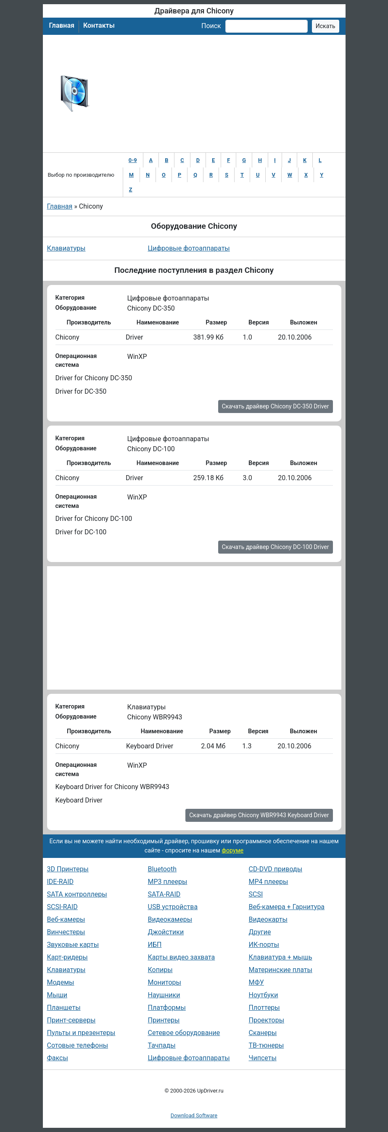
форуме (232, 850)
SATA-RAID (164, 894)
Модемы (60, 982)
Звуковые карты (73, 945)
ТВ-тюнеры (266, 1045)
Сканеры (263, 1033)
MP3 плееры (167, 882)
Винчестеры (66, 932)
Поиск (211, 26)
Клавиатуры (66, 248)
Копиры (160, 970)
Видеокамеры (170, 919)
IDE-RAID (60, 882)
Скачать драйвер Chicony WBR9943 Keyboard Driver (259, 815)
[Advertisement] (221, 93)
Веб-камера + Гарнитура (287, 907)
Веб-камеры (66, 919)
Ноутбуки (263, 995)
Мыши (57, 995)
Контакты (99, 25)
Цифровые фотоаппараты (189, 248)
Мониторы (164, 982)
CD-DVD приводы (276, 869)
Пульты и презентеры (81, 1033)
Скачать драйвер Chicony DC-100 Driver (275, 547)
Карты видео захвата (181, 957)
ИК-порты (264, 945)
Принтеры (164, 1020)
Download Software (194, 1115)
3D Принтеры (68, 869)
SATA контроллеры (77, 894)
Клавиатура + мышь (280, 957)
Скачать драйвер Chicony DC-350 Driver (275, 406)
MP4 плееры (268, 882)
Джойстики (166, 932)
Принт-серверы (71, 1020)
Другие (260, 932)
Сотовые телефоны (77, 1045)
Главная (61, 25)
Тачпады (162, 1045)
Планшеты (64, 1008)
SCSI (256, 894)
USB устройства (173, 907)
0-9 (133, 160)
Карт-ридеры (67, 957)
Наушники (164, 995)
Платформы (167, 1008)
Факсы (57, 1058)
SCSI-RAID (62, 907)
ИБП (155, 945)
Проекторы (267, 1020)
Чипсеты (263, 1058)
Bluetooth (162, 869)
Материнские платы (280, 970)
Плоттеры (264, 1008)
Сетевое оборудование (184, 1033)
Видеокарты (268, 919)
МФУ (256, 982)
